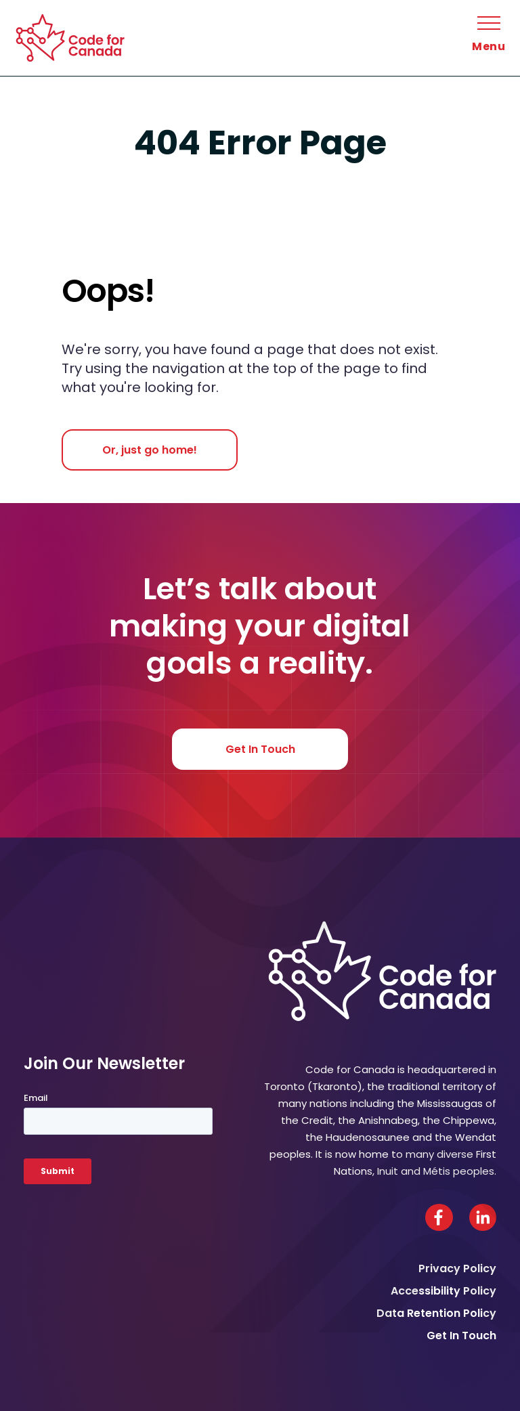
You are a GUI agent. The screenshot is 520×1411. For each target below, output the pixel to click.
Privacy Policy (457, 1268)
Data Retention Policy (436, 1313)
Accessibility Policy (443, 1291)
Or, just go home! (149, 450)
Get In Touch (260, 749)
